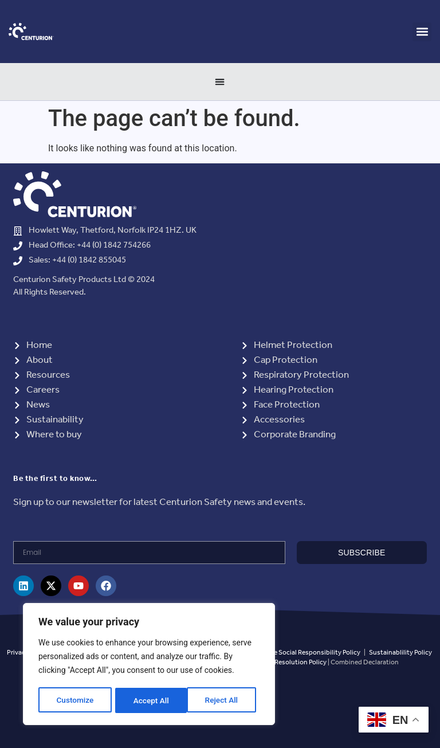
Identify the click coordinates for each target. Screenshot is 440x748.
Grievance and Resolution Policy (278, 662)
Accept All (224, 700)
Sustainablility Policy (400, 652)
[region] (149, 665)
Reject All (150, 700)
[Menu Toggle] (220, 81)
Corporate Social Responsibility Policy (303, 652)
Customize (75, 700)
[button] (421, 31)
